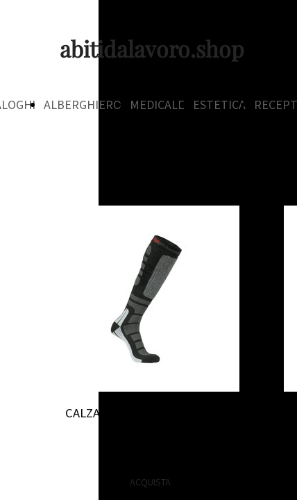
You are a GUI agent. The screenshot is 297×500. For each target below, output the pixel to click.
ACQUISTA (150, 482)
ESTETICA (219, 104)
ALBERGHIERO (82, 104)
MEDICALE (157, 104)
